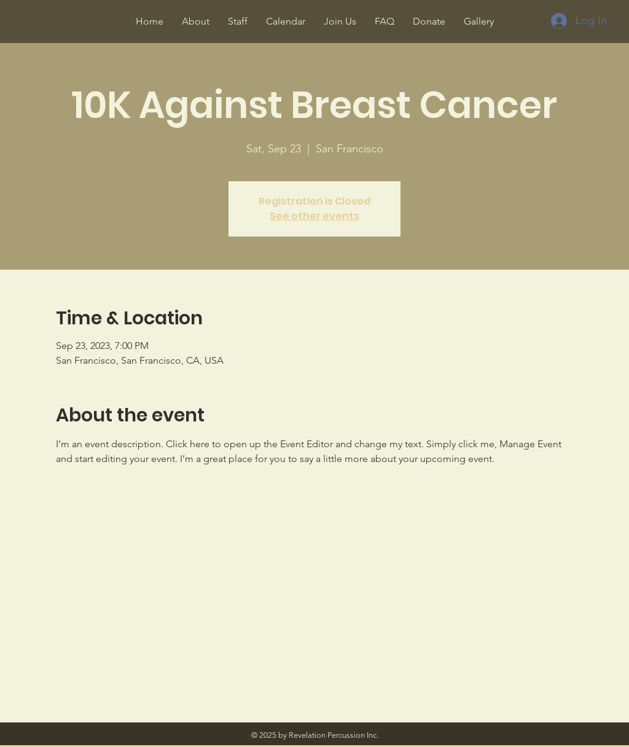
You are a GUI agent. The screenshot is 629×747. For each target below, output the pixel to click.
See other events (314, 216)
